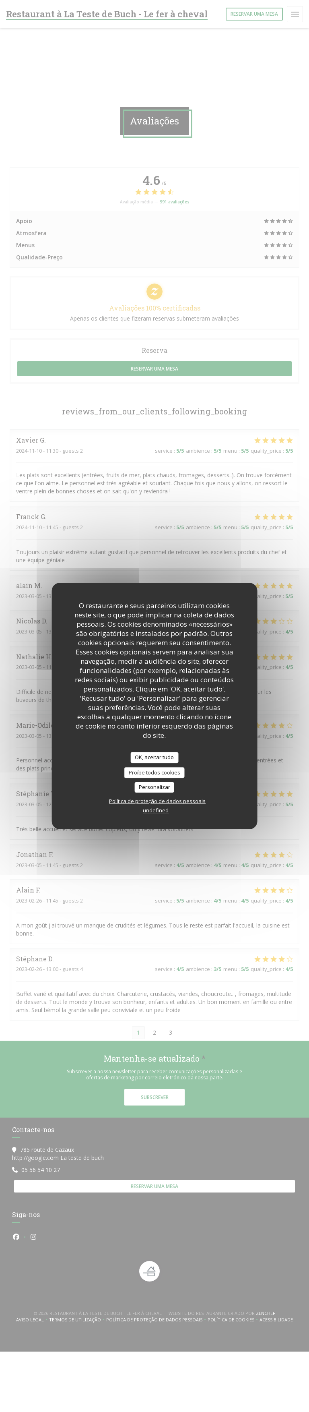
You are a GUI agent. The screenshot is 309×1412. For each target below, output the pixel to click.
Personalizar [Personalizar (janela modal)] (154, 787)
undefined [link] (156, 810)
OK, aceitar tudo (154, 757)
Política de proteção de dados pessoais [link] (157, 801)
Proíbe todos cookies (154, 772)
